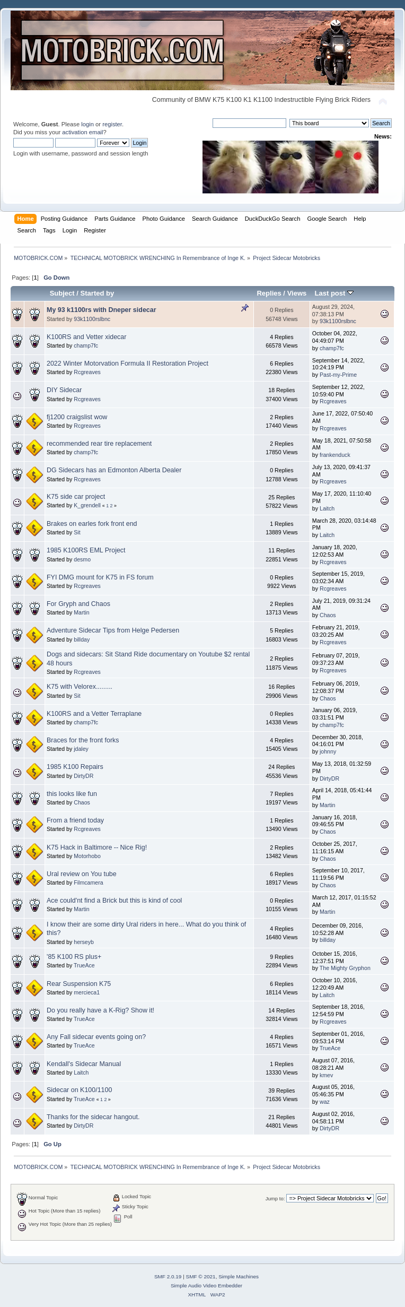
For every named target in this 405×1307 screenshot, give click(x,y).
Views (297, 293)
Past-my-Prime (338, 374)
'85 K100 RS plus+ (74, 956)
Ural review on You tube (82, 874)
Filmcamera (88, 882)
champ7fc (86, 345)
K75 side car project (76, 496)
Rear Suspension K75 (79, 984)
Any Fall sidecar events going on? (96, 1037)
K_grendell (87, 505)
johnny (328, 751)
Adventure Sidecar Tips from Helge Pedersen (113, 630)
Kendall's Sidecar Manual (84, 1064)
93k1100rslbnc (92, 319)
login (87, 124)
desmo (82, 559)
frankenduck (335, 455)
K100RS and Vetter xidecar (86, 337)
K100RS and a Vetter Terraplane (94, 713)
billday (82, 639)
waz (325, 1101)
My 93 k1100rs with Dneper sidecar (101, 310)
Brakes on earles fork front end (92, 523)
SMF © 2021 (201, 1276)
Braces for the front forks (83, 740)
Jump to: (275, 1198)
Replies (269, 293)
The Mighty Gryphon (345, 968)
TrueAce (84, 965)
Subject (62, 293)
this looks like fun (72, 794)
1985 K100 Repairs (75, 767)
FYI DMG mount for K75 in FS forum (100, 577)
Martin (81, 612)
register (112, 124)
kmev (326, 1075)
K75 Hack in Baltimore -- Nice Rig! (97, 847)
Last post (334, 293)
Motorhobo (87, 856)
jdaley (81, 749)
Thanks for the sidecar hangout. (93, 1117)
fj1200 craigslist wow (77, 417)
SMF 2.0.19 (168, 1276)
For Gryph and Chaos (78, 604)
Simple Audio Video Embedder (206, 1285)
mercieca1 (87, 992)
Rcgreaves (87, 372)
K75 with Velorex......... (79, 686)
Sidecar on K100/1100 (79, 1090)
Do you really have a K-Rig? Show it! (100, 1010)
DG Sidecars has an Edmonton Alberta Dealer (114, 470)
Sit (77, 532)
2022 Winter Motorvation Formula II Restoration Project (127, 363)
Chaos (328, 615)
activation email (82, 132)
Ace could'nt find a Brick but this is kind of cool (114, 900)
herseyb (84, 942)
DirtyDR (83, 776)
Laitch (327, 508)
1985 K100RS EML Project (86, 550)
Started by (98, 293)
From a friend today (75, 820)
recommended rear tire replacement (99, 443)
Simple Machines (238, 1276)
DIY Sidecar (64, 390)
